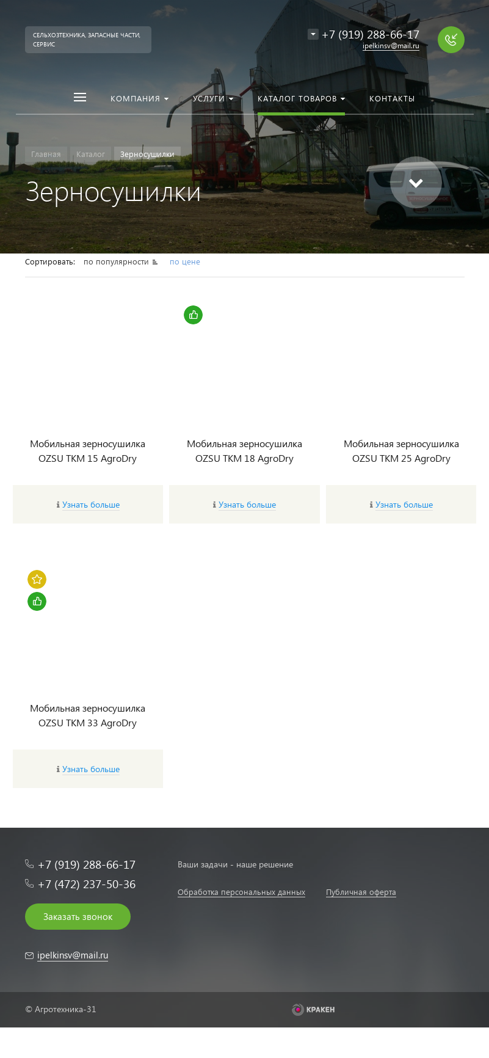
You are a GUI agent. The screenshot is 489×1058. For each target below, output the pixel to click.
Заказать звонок (77, 916)
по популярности (117, 261)
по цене (185, 261)
